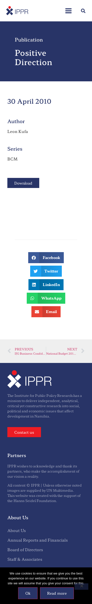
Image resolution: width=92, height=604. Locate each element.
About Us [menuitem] (16, 530)
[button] (83, 11)
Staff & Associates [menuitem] (24, 559)
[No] (81, 586)
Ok (27, 593)
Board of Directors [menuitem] (25, 549)
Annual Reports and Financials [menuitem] (37, 540)
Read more (57, 593)
